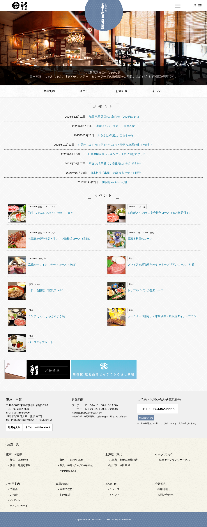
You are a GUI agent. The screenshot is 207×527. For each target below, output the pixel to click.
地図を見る (14, 427)
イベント (158, 91)
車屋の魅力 (63, 483)
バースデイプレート (40, 342)
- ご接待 (13, 494)
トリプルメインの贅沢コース (145, 290)
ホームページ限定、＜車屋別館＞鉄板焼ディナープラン (162, 316)
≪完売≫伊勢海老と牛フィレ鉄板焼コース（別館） (60, 238)
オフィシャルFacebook (38, 427)
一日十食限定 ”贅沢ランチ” (45, 290)
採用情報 (163, 489)
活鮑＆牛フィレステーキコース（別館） (53, 264)
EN (200, 5)
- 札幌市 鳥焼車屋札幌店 (123, 459)
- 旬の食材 (64, 494)
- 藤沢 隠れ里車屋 (70, 459)
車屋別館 (49, 91)
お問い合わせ (165, 494)
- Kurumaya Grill (67, 471)
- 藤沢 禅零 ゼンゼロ (76, 465)
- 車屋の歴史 (65, 489)
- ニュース (114, 489)
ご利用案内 (13, 483)
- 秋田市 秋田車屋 (119, 465)
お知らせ (122, 91)
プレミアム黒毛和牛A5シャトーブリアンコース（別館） (162, 264)
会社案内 (160, 483)
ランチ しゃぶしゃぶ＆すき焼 (46, 316)
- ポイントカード (18, 505)
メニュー (85, 91)
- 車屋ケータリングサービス (174, 459)
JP (194, 5)
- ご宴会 (13, 489)
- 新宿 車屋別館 (18, 459)
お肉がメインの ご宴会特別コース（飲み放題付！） (160, 212)
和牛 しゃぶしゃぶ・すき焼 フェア (50, 212)
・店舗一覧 (11, 444)
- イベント (14, 500)
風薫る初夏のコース (140, 238)
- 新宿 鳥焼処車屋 (19, 465)
